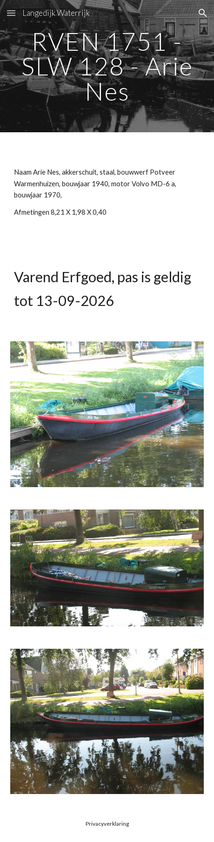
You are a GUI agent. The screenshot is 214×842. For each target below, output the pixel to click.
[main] (107, 66)
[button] (11, 13)
